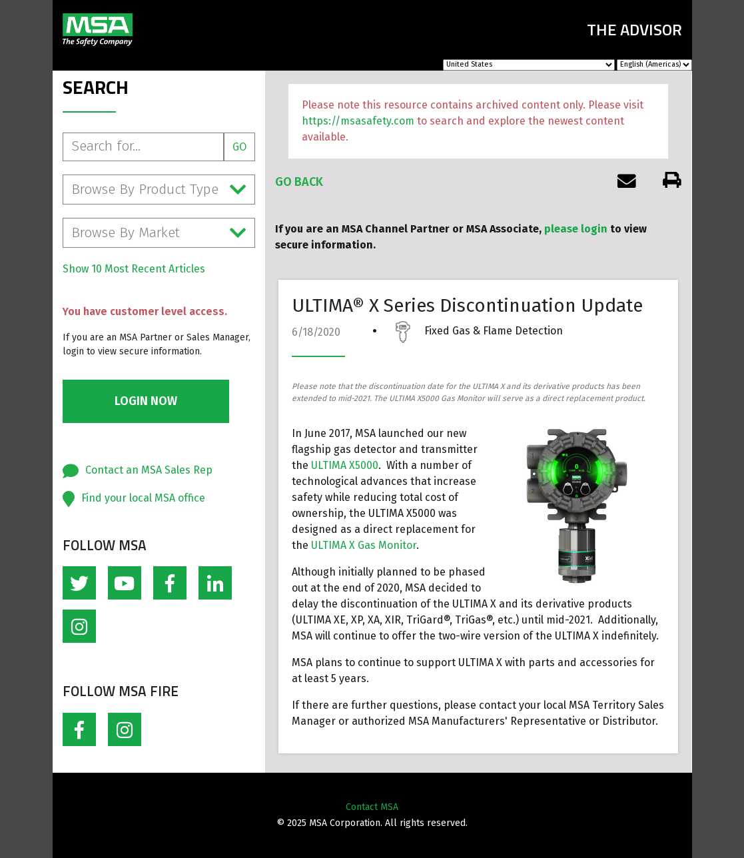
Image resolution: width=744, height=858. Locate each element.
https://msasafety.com (358, 121)
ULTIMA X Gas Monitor (363, 545)
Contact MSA (372, 807)
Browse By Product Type (159, 189)
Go (239, 147)
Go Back (299, 182)
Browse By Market (159, 232)
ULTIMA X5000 (344, 465)
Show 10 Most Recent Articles (134, 268)
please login (575, 228)
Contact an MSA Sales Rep (148, 470)
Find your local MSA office (143, 498)
